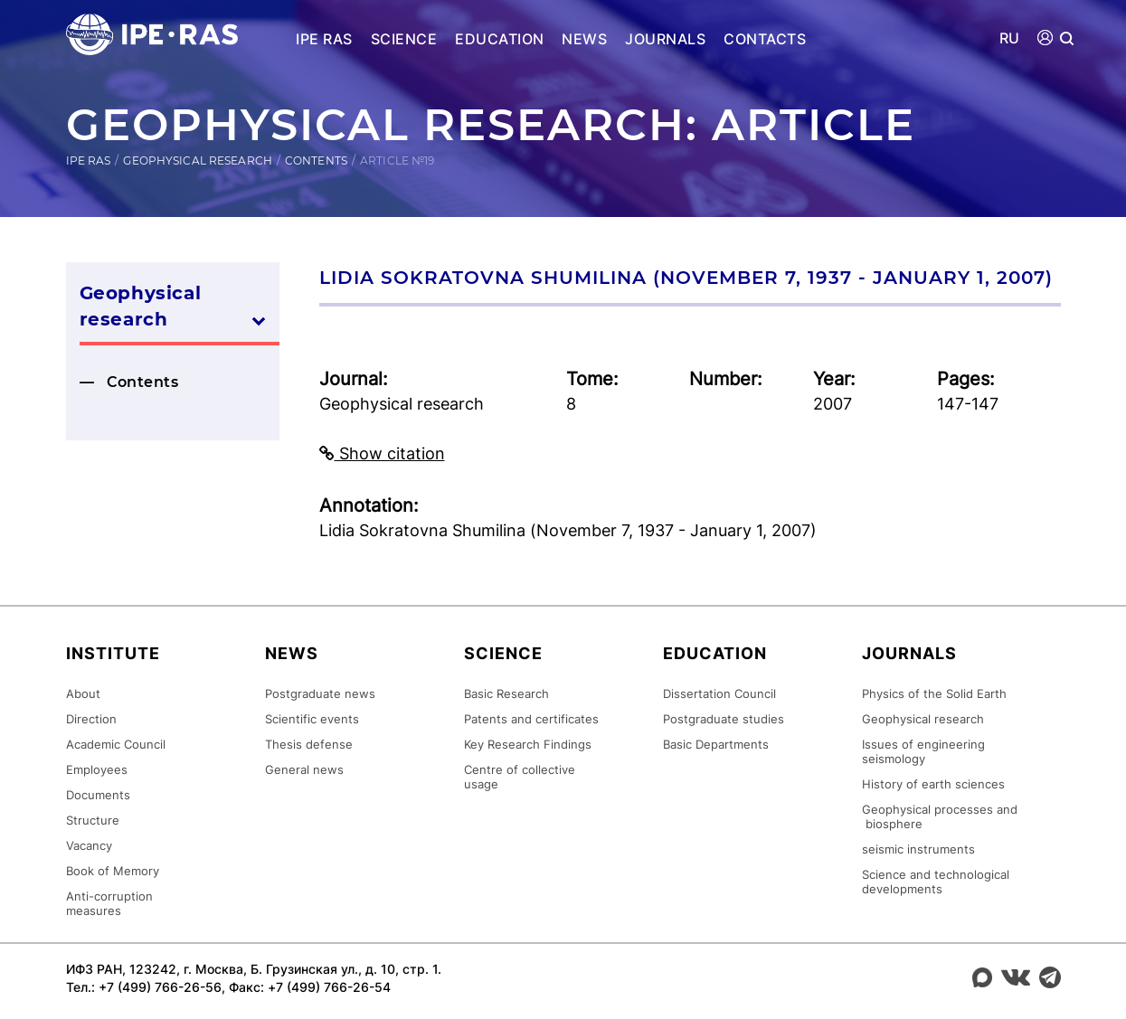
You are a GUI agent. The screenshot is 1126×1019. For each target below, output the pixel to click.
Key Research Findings (527, 744)
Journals (665, 39)
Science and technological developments (935, 881)
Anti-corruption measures (109, 903)
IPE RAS (324, 39)
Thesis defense (309, 744)
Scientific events (312, 719)
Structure (92, 820)
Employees (97, 769)
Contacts (765, 39)
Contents (316, 160)
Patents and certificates (531, 719)
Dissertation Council (719, 693)
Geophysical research (197, 160)
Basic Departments (716, 744)
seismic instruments (918, 849)
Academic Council (116, 744)
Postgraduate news (320, 693)
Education (499, 39)
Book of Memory (112, 870)
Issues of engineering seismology (923, 751)
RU (1009, 38)
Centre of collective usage (519, 776)
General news (304, 769)
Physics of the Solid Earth (934, 693)
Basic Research (506, 693)
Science (404, 39)
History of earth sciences (933, 784)
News (584, 39)
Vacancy (89, 845)
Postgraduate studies (723, 719)
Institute (113, 653)
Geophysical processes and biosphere (939, 816)
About (83, 693)
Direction (91, 719)
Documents (98, 795)
